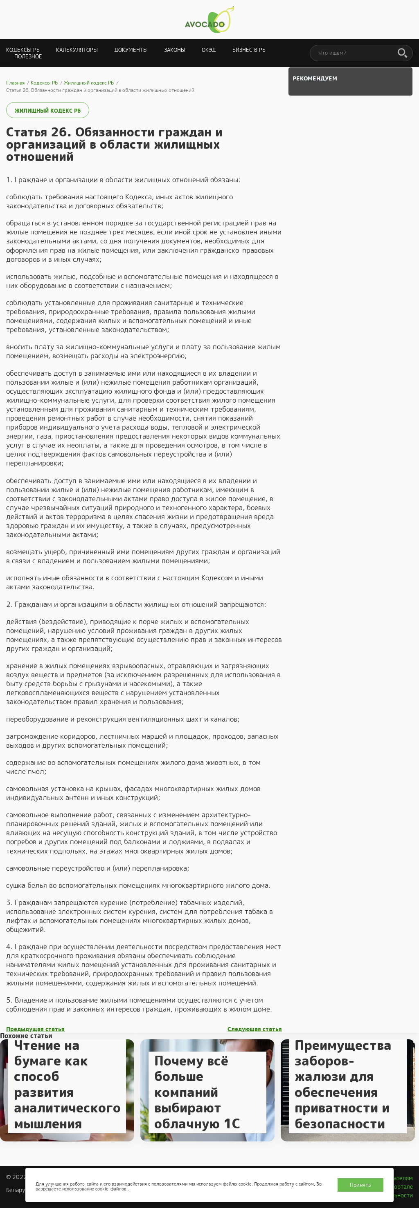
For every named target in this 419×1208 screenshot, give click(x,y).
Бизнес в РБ (249, 50)
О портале (399, 1187)
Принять (360, 1185)
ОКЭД (209, 50)
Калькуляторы (77, 50)
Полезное (28, 56)
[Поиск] (403, 53)
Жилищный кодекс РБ (48, 111)
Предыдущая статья (35, 1029)
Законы (174, 50)
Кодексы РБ (23, 50)
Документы (131, 50)
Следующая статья (255, 1029)
